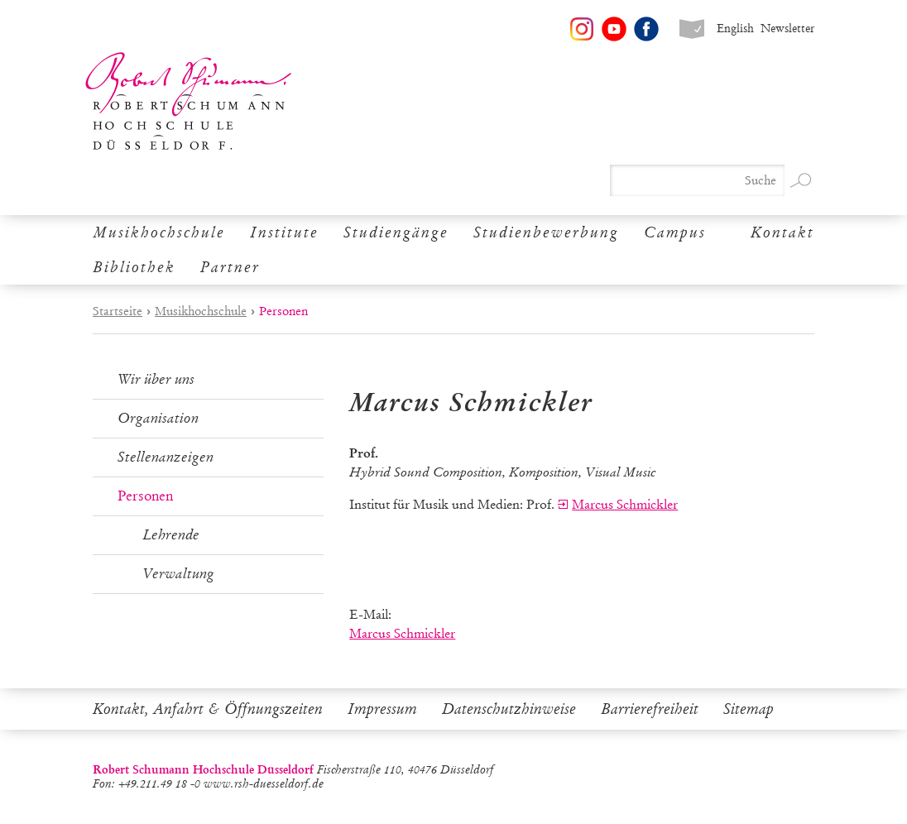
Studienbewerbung (546, 232)
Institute (284, 232)
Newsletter (787, 29)
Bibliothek (134, 267)
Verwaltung (178, 573)
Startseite (117, 311)
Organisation (158, 418)
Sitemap (748, 709)
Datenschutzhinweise (509, 709)
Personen (145, 496)
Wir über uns (156, 379)
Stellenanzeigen (166, 457)
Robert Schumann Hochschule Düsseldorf (188, 101)
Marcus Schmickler (625, 504)
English (735, 29)
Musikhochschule (159, 232)
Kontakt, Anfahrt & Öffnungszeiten (208, 709)
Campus (675, 232)
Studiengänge (396, 232)
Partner (230, 267)
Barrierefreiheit (649, 709)
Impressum (382, 709)
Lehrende (170, 535)
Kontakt (782, 232)
